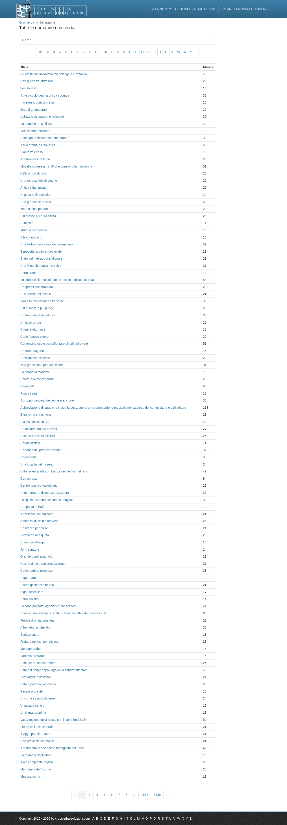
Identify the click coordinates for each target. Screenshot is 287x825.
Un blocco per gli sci (34, 528)
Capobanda (28, 457)
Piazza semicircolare (34, 422)
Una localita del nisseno (37, 464)
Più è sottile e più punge (37, 308)
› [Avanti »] (166, 794)
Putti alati (26, 223)
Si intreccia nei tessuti (35, 294)
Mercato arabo (30, 649)
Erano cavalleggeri (33, 542)
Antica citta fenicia (33, 187)
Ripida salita (28, 393)
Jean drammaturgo (33, 109)
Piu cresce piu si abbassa (38, 216)
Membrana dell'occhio (35, 769)
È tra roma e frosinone (36, 414)
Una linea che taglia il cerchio (40, 265)
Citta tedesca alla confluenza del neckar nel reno (54, 471)
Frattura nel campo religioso (39, 641)
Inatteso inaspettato (34, 209)
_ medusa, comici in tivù (37, 102)
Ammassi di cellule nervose (39, 521)
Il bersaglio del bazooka (36, 514)
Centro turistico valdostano (39, 485)
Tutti (40, 52)
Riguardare (28, 578)
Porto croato (28, 273)
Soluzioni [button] (159, 9)
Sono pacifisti (29, 599)
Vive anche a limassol (35, 677)
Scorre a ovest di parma (37, 379)
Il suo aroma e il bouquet (37, 145)
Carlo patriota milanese (36, 570)
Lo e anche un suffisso (36, 124)
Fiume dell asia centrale (37, 727)
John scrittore (29, 549)
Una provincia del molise (37, 741)
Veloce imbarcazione (34, 131)
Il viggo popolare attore (36, 734)
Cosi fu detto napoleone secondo (43, 563)
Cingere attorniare (33, 329)
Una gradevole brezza (35, 202)
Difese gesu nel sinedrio (37, 585)
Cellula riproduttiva (33, 173)
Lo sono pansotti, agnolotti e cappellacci (48, 606)
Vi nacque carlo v (32, 705)
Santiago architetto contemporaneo (44, 138)
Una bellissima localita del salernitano (46, 244)
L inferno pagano (32, 351)
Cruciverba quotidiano (195, 9)
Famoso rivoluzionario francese (42, 301)
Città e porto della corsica (38, 684)
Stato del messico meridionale (41, 258)
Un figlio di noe (30, 322)
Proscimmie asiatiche (35, 358)
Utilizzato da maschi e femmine (42, 116)
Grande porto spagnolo (36, 556)
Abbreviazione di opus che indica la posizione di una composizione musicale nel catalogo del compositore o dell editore (103, 407)
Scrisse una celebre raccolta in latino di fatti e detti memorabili (63, 613)
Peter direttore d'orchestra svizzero (44, 492)
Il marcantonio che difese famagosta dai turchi (52, 748)
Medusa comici (30, 776)
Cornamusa (28, 478)
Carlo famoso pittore (34, 336)
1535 (157, 794)
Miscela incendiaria (33, 230)
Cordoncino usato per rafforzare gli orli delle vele (54, 343)
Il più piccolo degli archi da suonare (45, 95)
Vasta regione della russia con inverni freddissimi (54, 719)
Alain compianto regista (36, 762)
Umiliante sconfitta (33, 712)
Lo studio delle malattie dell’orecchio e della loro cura (57, 280)
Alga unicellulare (31, 592)
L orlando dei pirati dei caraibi (40, 450)
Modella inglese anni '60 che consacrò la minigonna (56, 166)
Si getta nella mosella (35, 194)
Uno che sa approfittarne (37, 698)
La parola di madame (35, 372)
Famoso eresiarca (33, 656)
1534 (144, 794)
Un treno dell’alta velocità (37, 315)
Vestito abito (28, 88)
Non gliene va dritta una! (37, 81)
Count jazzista (30, 443)
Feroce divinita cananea (37, 620)
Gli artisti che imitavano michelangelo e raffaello (53, 74)
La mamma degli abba (36, 755)
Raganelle (27, 386)
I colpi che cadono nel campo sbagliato (47, 500)
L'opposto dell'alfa (32, 507)
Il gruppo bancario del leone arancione (47, 400)
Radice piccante (31, 691)
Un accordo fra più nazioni (38, 429)
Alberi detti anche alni (35, 627)
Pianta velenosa (31, 152)
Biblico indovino (31, 237)
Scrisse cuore (29, 634)
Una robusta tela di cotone (38, 180)
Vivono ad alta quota (34, 535)
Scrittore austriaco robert (37, 663)
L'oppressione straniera (36, 287)
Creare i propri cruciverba (245, 9)
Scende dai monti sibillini (37, 436)
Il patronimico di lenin (35, 159)
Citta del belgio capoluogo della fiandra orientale (53, 670)
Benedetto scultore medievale (41, 251)
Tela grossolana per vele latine (41, 365)
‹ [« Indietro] (68, 794)
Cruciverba (26, 22)
